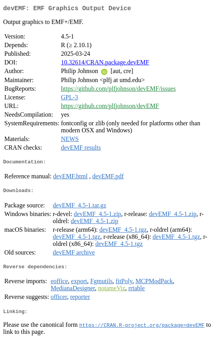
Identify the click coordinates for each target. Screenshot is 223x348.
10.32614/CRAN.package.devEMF (105, 63)
